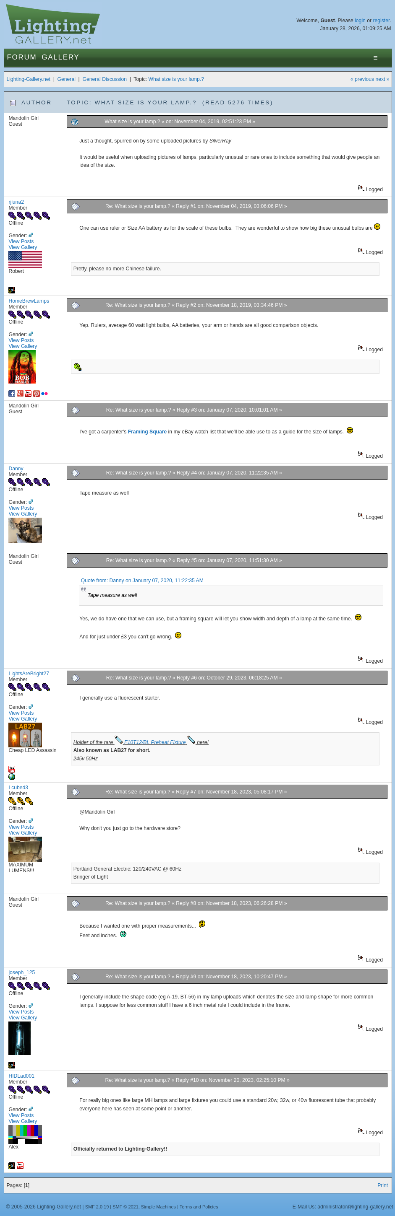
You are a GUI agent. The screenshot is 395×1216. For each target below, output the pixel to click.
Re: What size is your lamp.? (137, 206)
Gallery (60, 57)
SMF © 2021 (125, 1206)
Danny (15, 469)
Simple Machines (158, 1206)
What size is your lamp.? (176, 79)
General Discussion (105, 79)
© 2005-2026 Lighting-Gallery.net (43, 1207)
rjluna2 (16, 202)
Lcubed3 (18, 788)
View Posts (21, 241)
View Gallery (22, 247)
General (67, 79)
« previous (362, 79)
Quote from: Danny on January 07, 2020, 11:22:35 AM (142, 580)
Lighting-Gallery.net (28, 79)
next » (382, 79)
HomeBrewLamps (28, 301)
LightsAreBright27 (28, 674)
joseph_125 (21, 972)
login (360, 20)
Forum (22, 57)
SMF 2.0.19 (97, 1206)
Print (382, 1185)
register (381, 20)
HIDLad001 (21, 1076)
